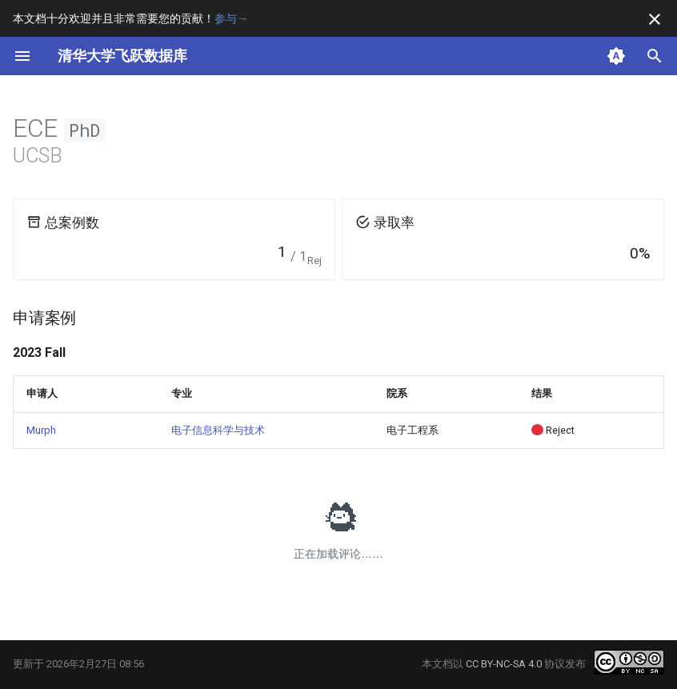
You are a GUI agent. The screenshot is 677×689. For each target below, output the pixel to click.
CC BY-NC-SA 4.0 (504, 664)
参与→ (231, 18)
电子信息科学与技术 (218, 430)
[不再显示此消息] (654, 19)
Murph (41, 430)
